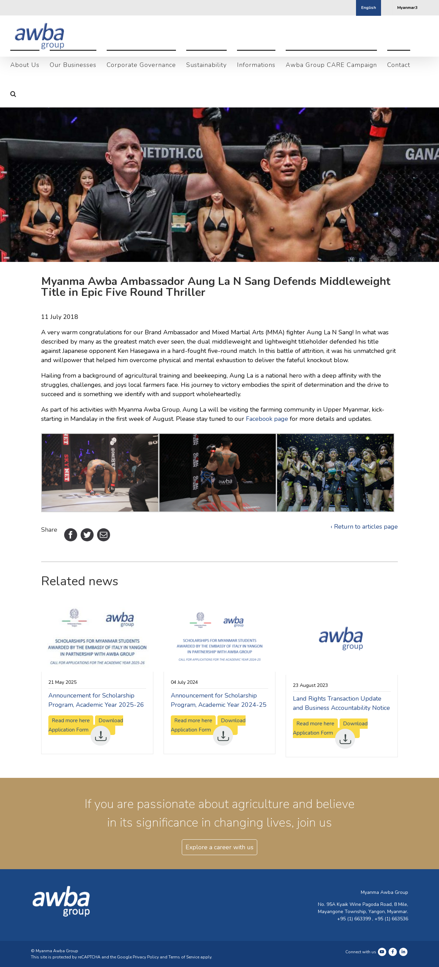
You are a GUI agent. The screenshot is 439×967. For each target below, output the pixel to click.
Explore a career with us (219, 862)
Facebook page (267, 433)
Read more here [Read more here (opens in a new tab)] (71, 735)
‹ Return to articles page (364, 541)
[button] (13, 93)
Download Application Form (208, 741)
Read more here (193, 735)
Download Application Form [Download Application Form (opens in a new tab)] (85, 741)
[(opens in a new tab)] (97, 620)
